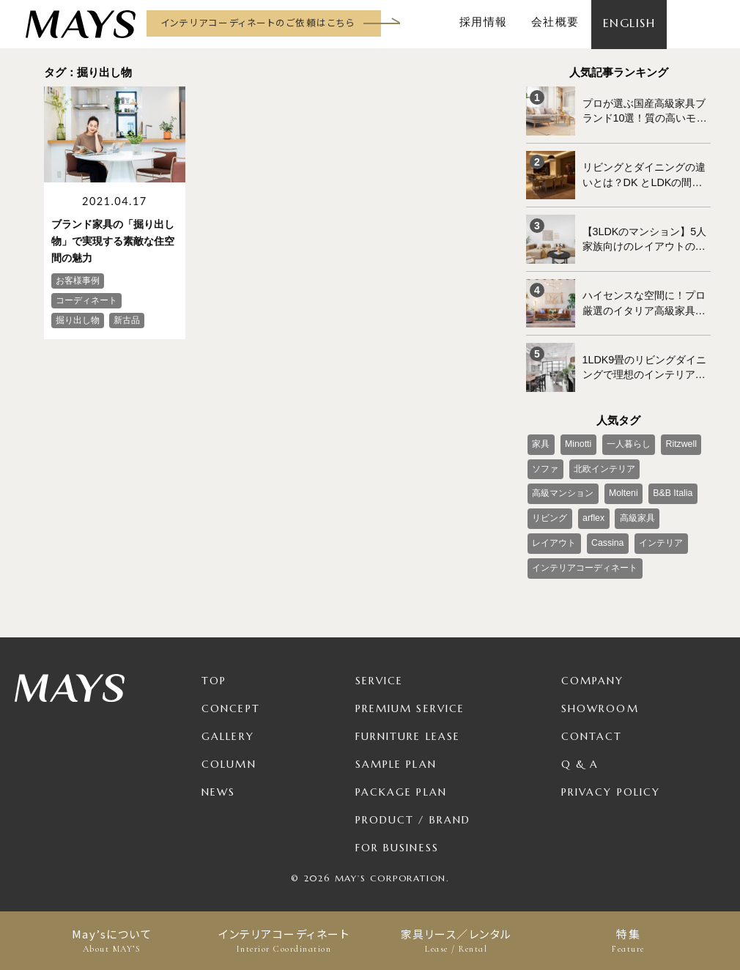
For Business (397, 838)
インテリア (659, 535)
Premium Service (410, 699)
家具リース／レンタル (456, 940)
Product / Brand (413, 810)
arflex (592, 511)
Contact (592, 726)
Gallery (227, 726)
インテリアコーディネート (284, 940)
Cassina (606, 535)
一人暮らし (626, 438)
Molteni (622, 486)
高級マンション (562, 486)
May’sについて (112, 940)
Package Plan (401, 782)
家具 (541, 438)
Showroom (600, 699)
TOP (213, 671)
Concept (230, 699)
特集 (628, 940)
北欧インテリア (603, 462)
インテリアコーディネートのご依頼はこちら (257, 22)
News (218, 782)
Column (228, 754)
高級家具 (635, 511)
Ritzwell (678, 438)
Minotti (577, 438)
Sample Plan (396, 754)
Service (379, 671)
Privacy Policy (610, 782)
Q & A (580, 754)
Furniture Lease (408, 726)
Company (592, 671)
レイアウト (554, 535)
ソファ (545, 462)
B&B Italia (670, 486)
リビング (549, 511)
